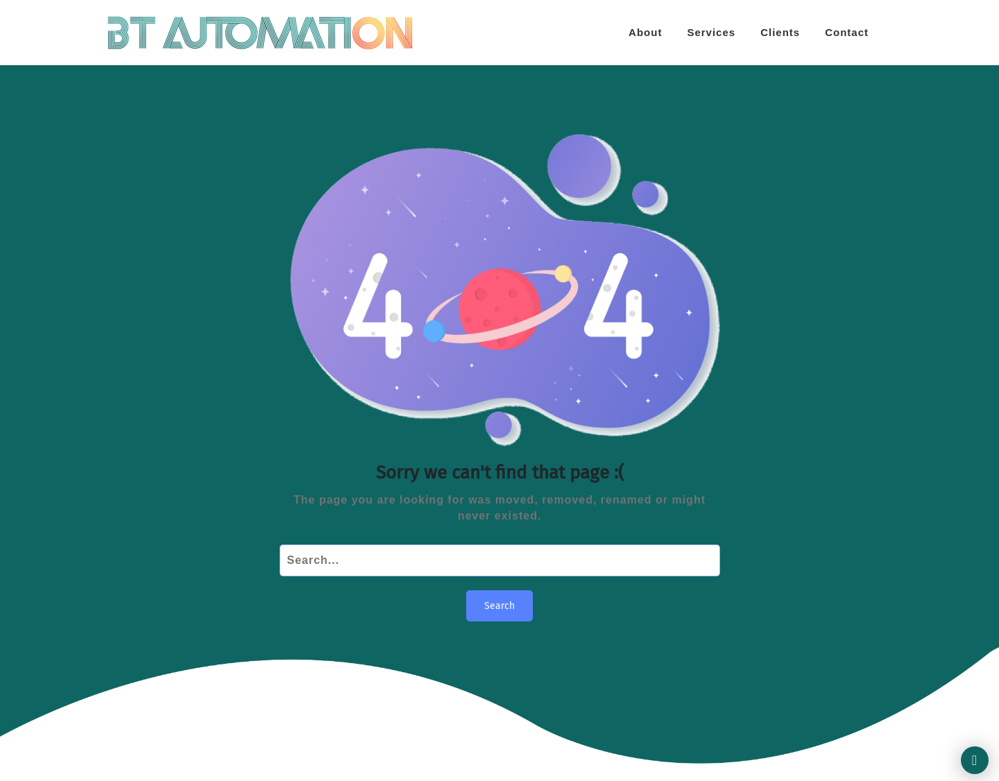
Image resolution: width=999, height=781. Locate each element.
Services (711, 32)
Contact (847, 32)
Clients (780, 32)
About (645, 32)
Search (499, 606)
